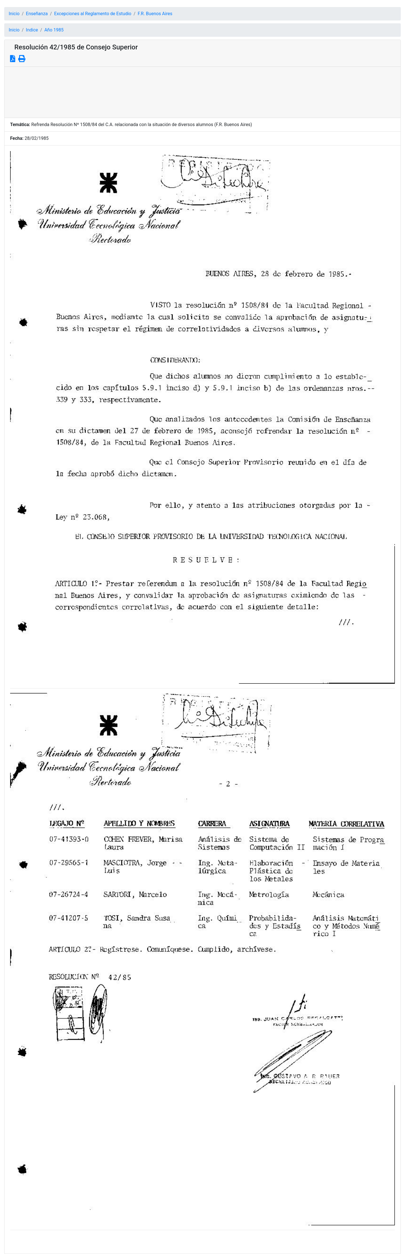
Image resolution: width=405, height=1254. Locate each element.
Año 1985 (54, 30)
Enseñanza (37, 13)
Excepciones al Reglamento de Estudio (92, 13)
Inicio (14, 13)
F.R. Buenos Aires (155, 13)
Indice (32, 30)
